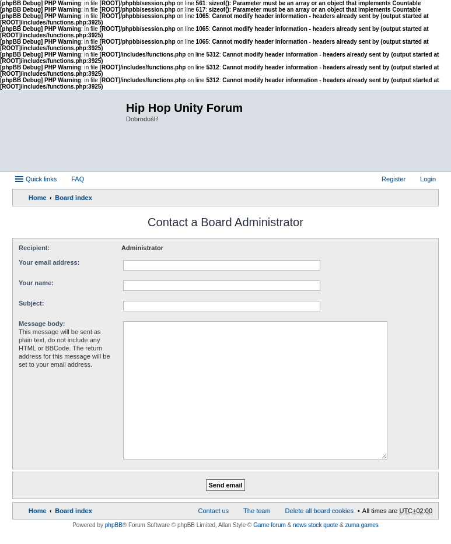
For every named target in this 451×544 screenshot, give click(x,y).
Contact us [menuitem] (213, 510)
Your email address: (49, 262)
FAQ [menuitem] (77, 179)
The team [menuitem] (256, 510)
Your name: (36, 282)
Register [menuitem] (393, 179)
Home (38, 197)
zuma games (362, 525)
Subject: (31, 303)
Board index (73, 197)
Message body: (42, 323)
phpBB (114, 525)
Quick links (41, 179)
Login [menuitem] (428, 179)
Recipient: (34, 247)
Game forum (269, 525)
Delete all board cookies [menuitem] (319, 510)
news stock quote (315, 525)
